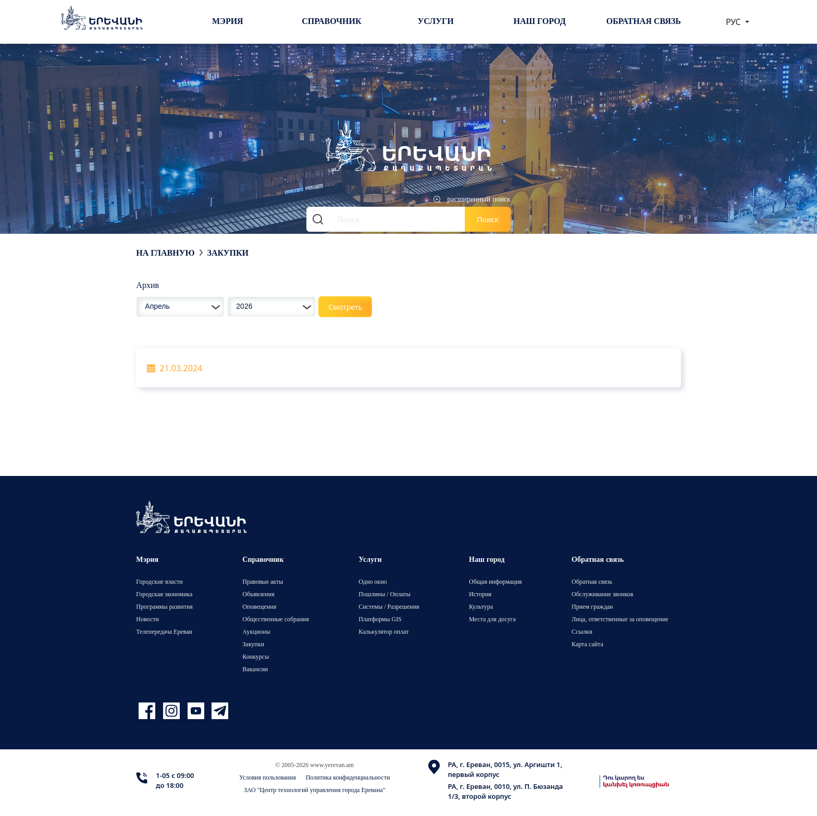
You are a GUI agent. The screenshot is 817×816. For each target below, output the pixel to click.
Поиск (488, 219)
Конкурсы (255, 656)
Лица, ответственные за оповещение (620, 618)
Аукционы (256, 631)
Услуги (435, 21)
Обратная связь (643, 21)
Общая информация (495, 581)
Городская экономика (164, 593)
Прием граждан (592, 606)
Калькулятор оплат (383, 631)
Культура (481, 606)
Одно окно (372, 581)
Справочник (331, 21)
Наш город (540, 21)
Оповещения (259, 606)
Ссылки (582, 631)
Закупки (228, 252)
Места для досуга (492, 618)
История (480, 593)
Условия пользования (267, 777)
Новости (147, 618)
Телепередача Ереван (164, 631)
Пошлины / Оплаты (384, 593)
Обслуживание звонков (602, 593)
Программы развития (164, 606)
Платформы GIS (380, 618)
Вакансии (255, 668)
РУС (734, 22)
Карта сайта (587, 643)
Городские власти (159, 581)
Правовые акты (262, 581)
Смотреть (345, 307)
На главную (165, 252)
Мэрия (227, 21)
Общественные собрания (275, 618)
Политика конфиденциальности (348, 777)
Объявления (258, 593)
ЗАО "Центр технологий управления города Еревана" (315, 789)
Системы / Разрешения (388, 606)
